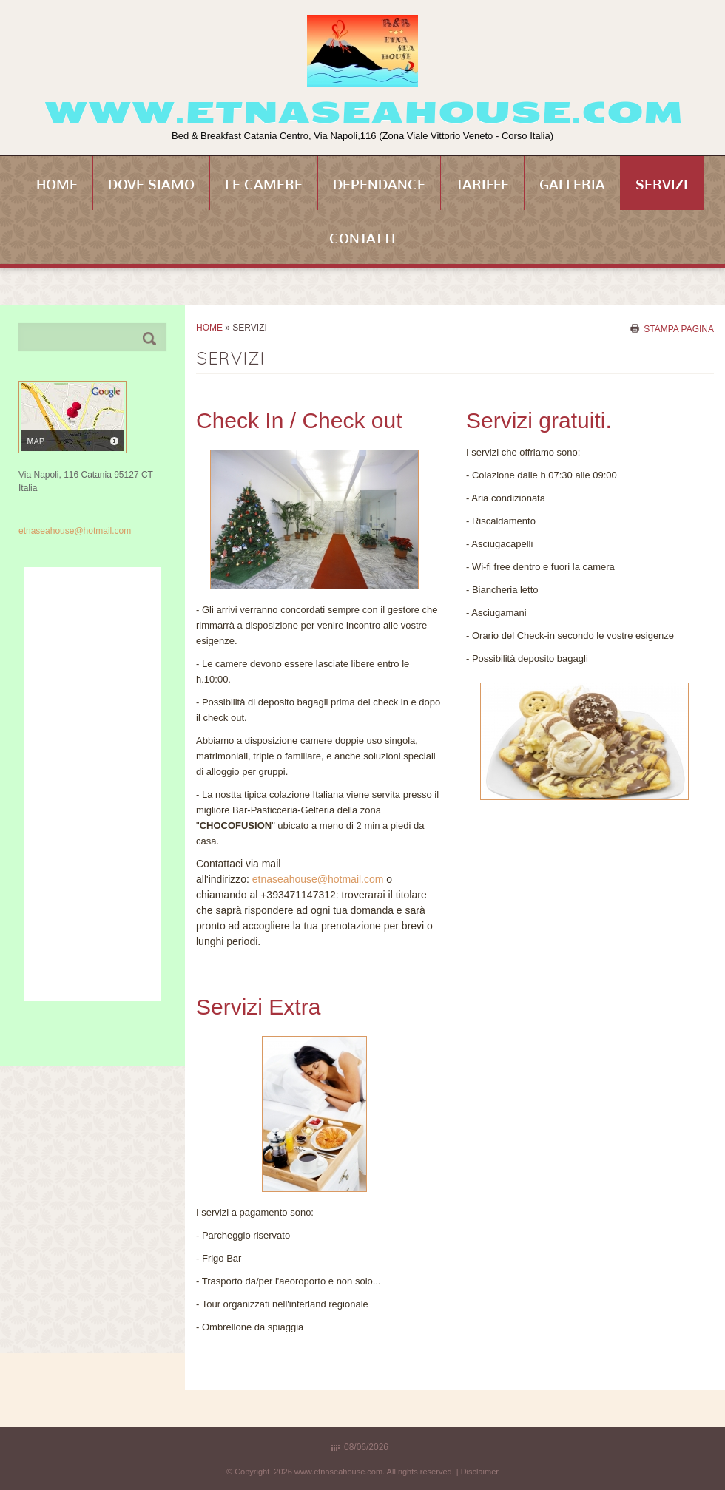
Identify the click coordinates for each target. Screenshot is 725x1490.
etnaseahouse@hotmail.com (318, 879)
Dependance (379, 185)
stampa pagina (679, 328)
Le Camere (264, 185)
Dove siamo (151, 185)
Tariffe (482, 185)
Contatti (362, 239)
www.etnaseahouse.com (363, 112)
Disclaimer (480, 1471)
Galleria (572, 185)
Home (57, 185)
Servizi (661, 185)
